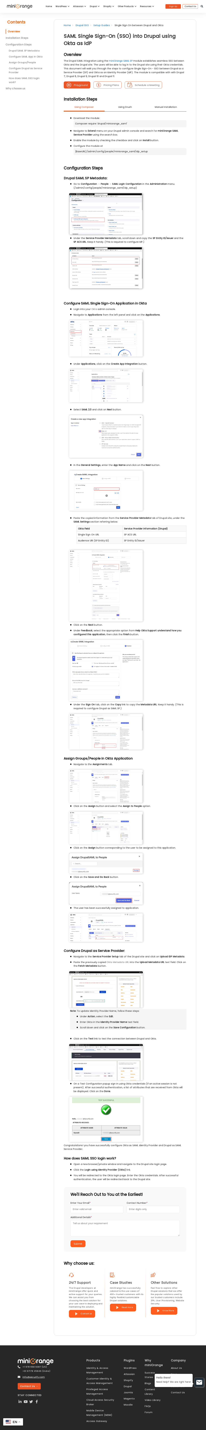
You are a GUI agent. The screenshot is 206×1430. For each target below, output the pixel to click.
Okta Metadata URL (118, 962)
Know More (164, 1310)
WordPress (63, 6)
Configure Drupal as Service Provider (25, 70)
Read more (123, 1307)
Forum (149, 1412)
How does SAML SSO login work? (24, 80)
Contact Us (190, 6)
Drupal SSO (82, 25)
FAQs (148, 1406)
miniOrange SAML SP (120, 60)
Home (49, 6)
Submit (78, 1243)
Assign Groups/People (22, 62)
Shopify (108, 6)
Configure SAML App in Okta (25, 56)
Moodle (128, 1404)
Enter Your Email (80, 1203)
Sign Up (173, 6)
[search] (202, 6)
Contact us (82, 1314)
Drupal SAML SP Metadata (24, 50)
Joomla (128, 1392)
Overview (14, 31)
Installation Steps (17, 38)
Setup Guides (102, 25)
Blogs (148, 1383)
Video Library (152, 1400)
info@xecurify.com (34, 1377)
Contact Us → (29, 1386)
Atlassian (79, 6)
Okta (94, 309)
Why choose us (15, 88)
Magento (129, 1398)
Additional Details (81, 1217)
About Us (176, 1368)
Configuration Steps (19, 44)
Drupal (95, 6)
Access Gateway (96, 1421)
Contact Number (137, 1203)
